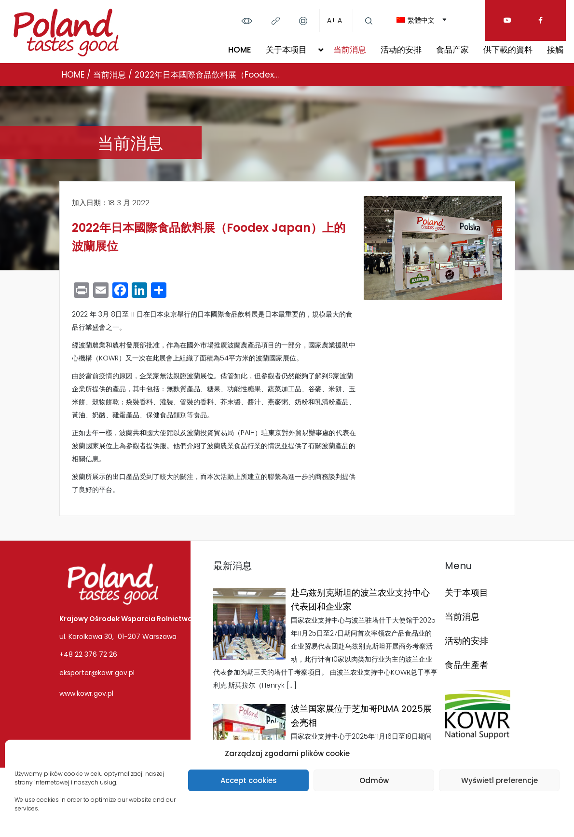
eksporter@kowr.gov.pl (97, 673)
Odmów (374, 780)
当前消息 (349, 49)
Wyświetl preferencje (499, 780)
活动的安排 (401, 49)
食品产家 (452, 49)
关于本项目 (286, 49)
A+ (331, 20)
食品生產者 (466, 665)
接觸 (555, 49)
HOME (239, 49)
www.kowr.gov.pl (86, 693)
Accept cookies (248, 780)
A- (341, 20)
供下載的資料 (508, 49)
